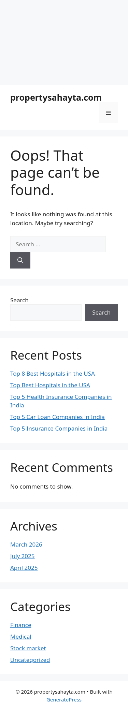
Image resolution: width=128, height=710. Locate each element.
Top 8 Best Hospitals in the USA (52, 373)
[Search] (20, 260)
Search (19, 300)
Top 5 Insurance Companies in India (59, 428)
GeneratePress (64, 699)
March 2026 (26, 544)
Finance (20, 625)
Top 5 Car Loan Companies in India (57, 417)
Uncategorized (30, 660)
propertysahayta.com (56, 97)
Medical (20, 636)
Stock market (28, 648)
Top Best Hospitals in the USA (50, 385)
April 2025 (24, 567)
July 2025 (22, 556)
